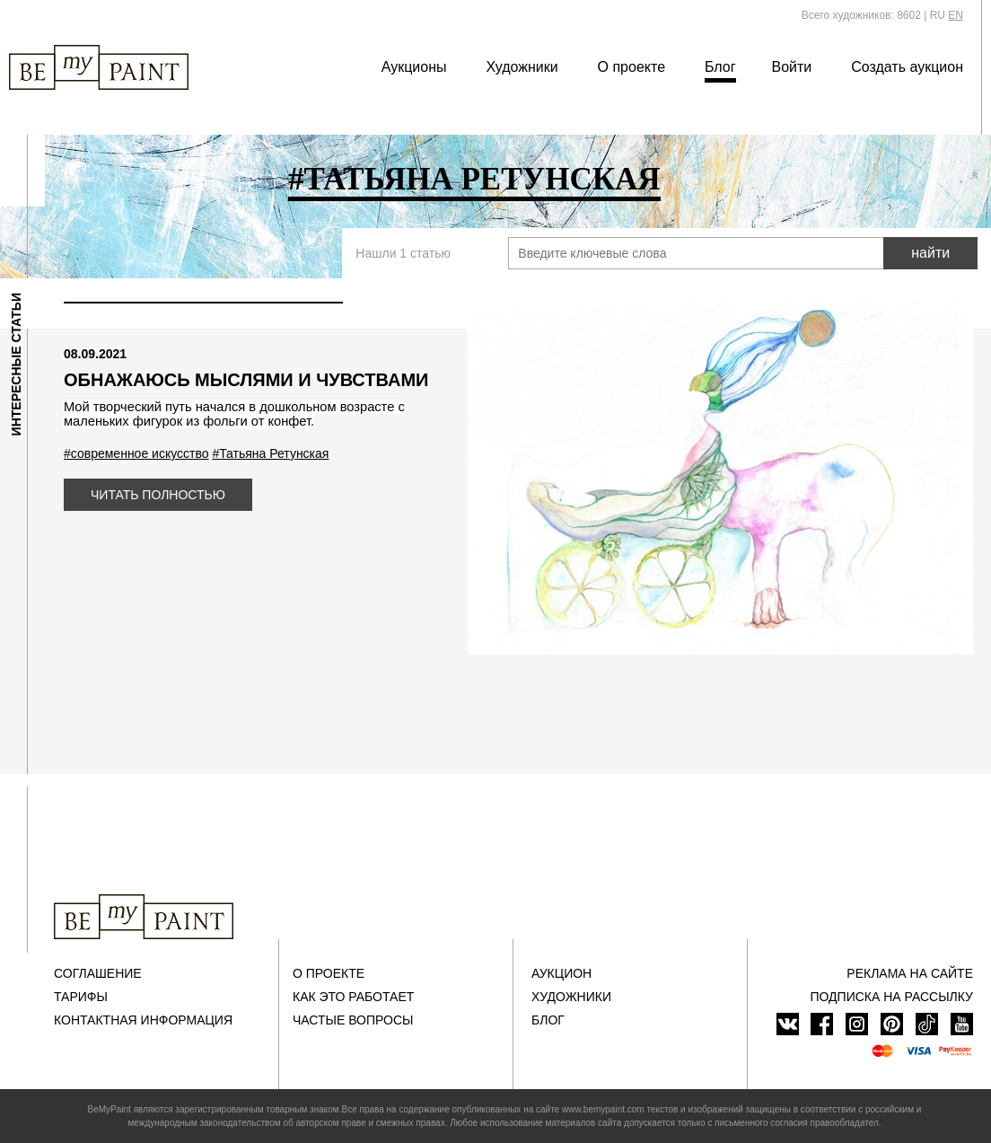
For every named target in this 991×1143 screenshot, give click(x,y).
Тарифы (81, 996)
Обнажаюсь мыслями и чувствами (246, 380)
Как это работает (353, 996)
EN (955, 15)
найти (930, 252)
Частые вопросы (353, 1020)
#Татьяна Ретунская (270, 453)
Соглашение (98, 973)
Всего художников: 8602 (861, 15)
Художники (521, 67)
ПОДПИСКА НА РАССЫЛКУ (891, 996)
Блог (720, 67)
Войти (792, 67)
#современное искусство (136, 453)
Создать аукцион (907, 67)
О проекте (631, 67)
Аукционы (414, 67)
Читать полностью (158, 495)
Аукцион (561, 973)
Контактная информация (143, 1020)
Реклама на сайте (909, 973)
